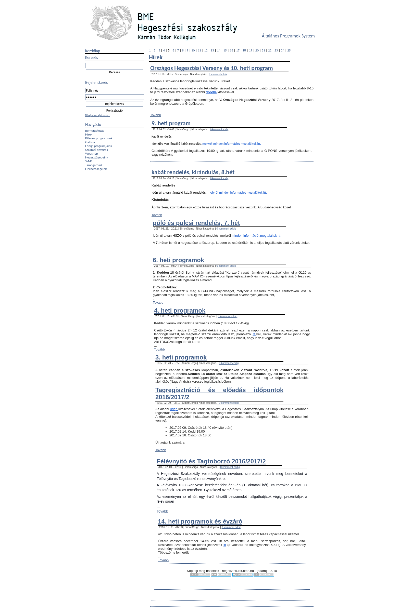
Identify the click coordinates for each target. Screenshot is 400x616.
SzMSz (89, 161)
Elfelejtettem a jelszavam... (97, 115)
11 (199, 50)
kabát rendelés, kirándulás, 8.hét (193, 172)
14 (218, 50)
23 (276, 50)
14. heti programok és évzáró (200, 521)
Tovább (155, 115)
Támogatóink (94, 165)
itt (254, 334)
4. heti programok (179, 310)
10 (193, 50)
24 (282, 50)
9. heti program (171, 123)
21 (263, 50)
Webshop (91, 153)
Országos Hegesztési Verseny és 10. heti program (211, 68)
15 (225, 50)
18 (244, 50)
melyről (207, 143)
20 (257, 50)
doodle (211, 92)
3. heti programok (181, 357)
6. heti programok (178, 260)
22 (269, 50)
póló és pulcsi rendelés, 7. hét (196, 222)
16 (231, 50)
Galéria (90, 142)
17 (238, 50)
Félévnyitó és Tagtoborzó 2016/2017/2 (211, 461)
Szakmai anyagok (96, 150)
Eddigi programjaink (98, 146)
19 (250, 50)
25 (289, 50)
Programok (290, 36)
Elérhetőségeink (96, 169)
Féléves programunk (98, 138)
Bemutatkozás (94, 130)
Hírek (88, 134)
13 (212, 50)
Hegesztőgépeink (96, 157)
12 (205, 50)
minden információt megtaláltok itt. (237, 143)
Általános (270, 36)
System (308, 36)
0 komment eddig (218, 74)
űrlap (174, 409)
